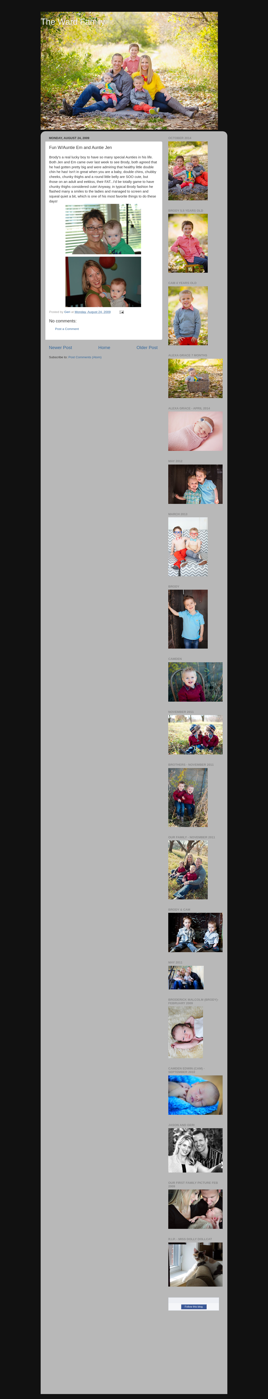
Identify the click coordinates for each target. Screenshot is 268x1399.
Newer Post (60, 347)
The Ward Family (73, 22)
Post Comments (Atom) (85, 357)
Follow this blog (194, 1306)
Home (104, 347)
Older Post (147, 347)
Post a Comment (67, 329)
